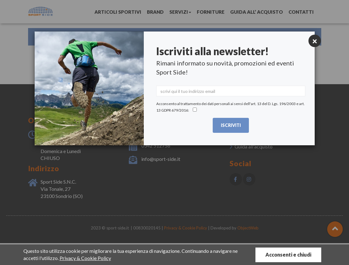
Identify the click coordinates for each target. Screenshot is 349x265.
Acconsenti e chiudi (288, 255)
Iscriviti (231, 125)
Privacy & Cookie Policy (85, 258)
